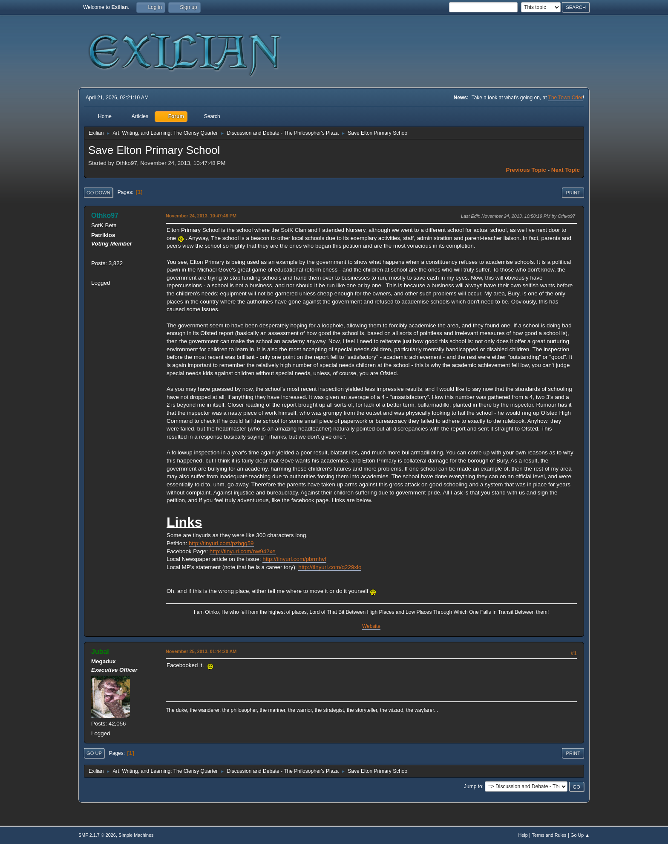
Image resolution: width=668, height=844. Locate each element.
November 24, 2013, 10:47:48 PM (201, 215)
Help (523, 835)
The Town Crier (565, 98)
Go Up (94, 753)
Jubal (100, 651)
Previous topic (526, 170)
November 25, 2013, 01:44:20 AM (201, 651)
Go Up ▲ (580, 835)
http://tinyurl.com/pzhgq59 (221, 543)
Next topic (565, 170)
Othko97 (104, 215)
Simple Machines (135, 835)
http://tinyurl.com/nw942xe (243, 551)
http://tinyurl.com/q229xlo (329, 567)
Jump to (473, 786)
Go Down (98, 192)
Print (573, 192)
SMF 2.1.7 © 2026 (97, 835)
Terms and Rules (549, 835)
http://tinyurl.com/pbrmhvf (294, 559)
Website (371, 626)
